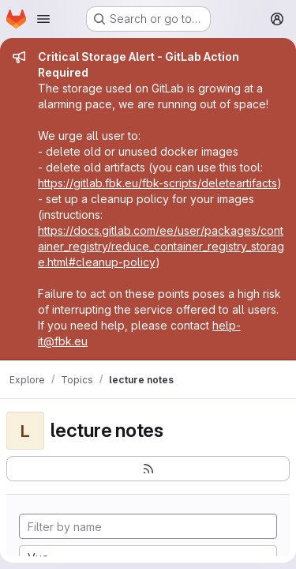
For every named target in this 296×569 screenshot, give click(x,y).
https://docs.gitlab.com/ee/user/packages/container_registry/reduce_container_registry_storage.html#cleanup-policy (161, 246)
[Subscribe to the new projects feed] (148, 468)
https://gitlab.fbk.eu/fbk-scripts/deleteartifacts (157, 183)
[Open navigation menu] (43, 19)
